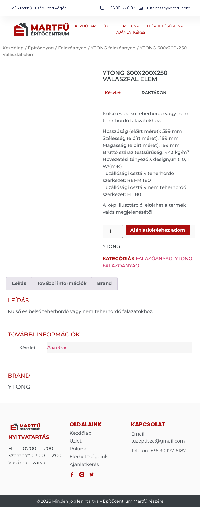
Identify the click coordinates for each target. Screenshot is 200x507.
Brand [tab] (104, 283)
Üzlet (109, 26)
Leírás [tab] (19, 283)
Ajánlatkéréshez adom (157, 230)
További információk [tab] (62, 283)
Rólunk (131, 26)
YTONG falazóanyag (113, 47)
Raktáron (154, 92)
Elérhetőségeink (165, 26)
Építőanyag (41, 47)
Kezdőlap (85, 26)
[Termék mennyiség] (113, 231)
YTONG (111, 246)
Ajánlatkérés (130, 32)
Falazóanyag (72, 47)
